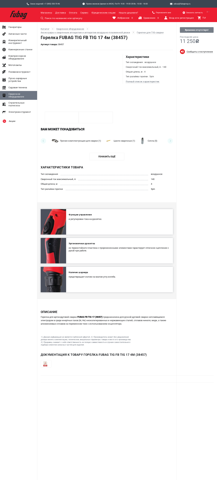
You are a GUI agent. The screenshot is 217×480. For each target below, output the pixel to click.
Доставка (60, 12)
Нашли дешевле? (128, 12)
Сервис (84, 12)
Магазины (46, 12)
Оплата (73, 12)
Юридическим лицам (104, 12)
